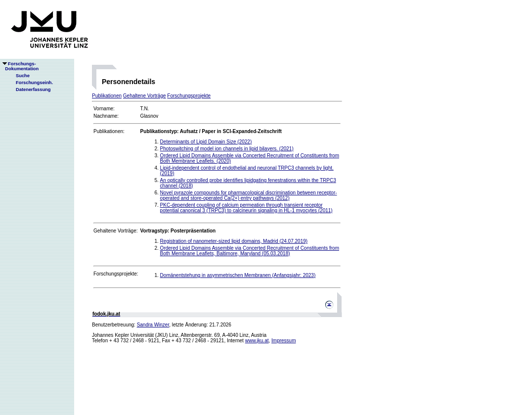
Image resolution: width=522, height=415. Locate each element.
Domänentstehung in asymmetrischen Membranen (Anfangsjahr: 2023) (238, 275)
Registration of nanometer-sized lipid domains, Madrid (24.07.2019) (234, 241)
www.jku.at (257, 340)
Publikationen (107, 95)
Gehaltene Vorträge (144, 95)
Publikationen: (109, 131)
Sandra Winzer (153, 324)
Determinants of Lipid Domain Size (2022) (206, 141)
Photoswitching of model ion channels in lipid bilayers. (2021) (227, 148)
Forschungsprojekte (189, 95)
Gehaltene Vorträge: (115, 230)
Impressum (283, 340)
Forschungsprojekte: (115, 274)
